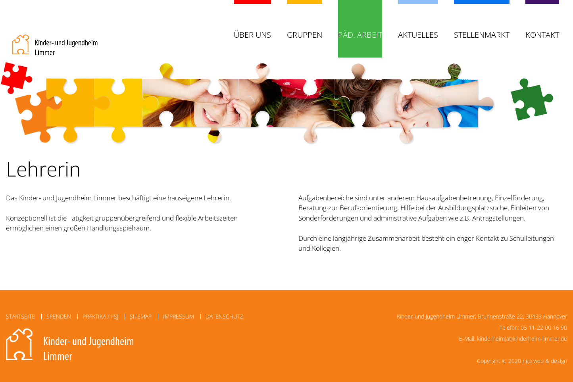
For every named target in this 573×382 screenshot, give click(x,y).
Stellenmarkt (482, 34)
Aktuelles (418, 34)
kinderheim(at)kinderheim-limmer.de (522, 338)
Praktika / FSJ (100, 316)
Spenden (58, 316)
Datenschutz (224, 316)
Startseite (20, 316)
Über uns (252, 34)
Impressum (178, 316)
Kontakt (542, 34)
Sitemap (141, 316)
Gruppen (304, 34)
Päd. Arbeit (360, 34)
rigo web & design (545, 361)
